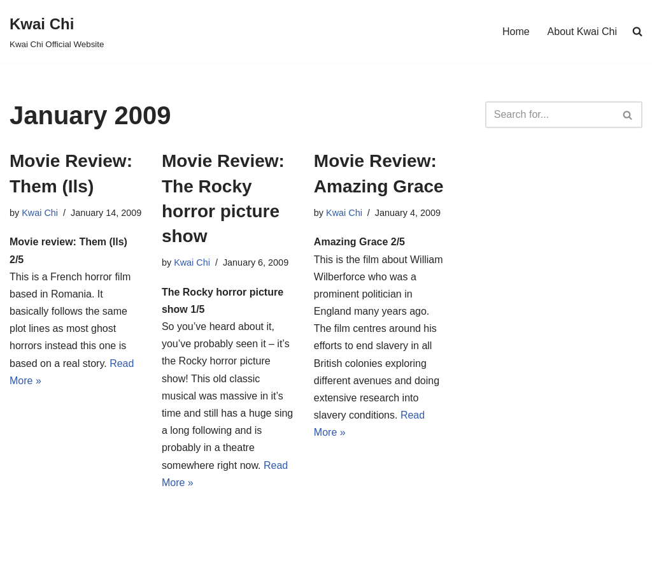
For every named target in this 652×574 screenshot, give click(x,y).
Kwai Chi (40, 213)
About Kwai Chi (582, 31)
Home (516, 31)
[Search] (549, 114)
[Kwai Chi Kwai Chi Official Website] (57, 31)
